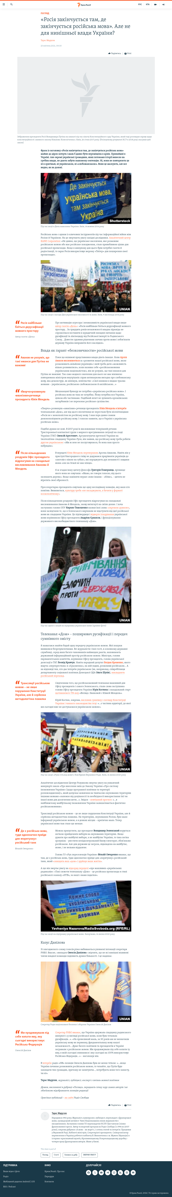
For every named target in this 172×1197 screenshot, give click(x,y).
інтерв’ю (47, 1063)
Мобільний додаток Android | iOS (19, 1182)
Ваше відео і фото (11, 1171)
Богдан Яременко (113, 662)
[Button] (114, 53)
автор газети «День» (66, 326)
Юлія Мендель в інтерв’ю (112, 408)
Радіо (5, 1177)
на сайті (69, 1098)
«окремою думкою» (118, 508)
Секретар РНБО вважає (67, 1032)
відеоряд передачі (79, 868)
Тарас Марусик (48, 40)
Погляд (45, 13)
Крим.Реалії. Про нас (55, 1171)
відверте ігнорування (102, 514)
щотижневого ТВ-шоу (67, 693)
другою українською (52, 442)
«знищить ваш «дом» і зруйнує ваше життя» (77, 861)
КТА (147, 4)
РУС (140, 4)
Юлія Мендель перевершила (82, 453)
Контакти (49, 1182)
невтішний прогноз (101, 800)
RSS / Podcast (9, 1187)
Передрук (49, 1177)
